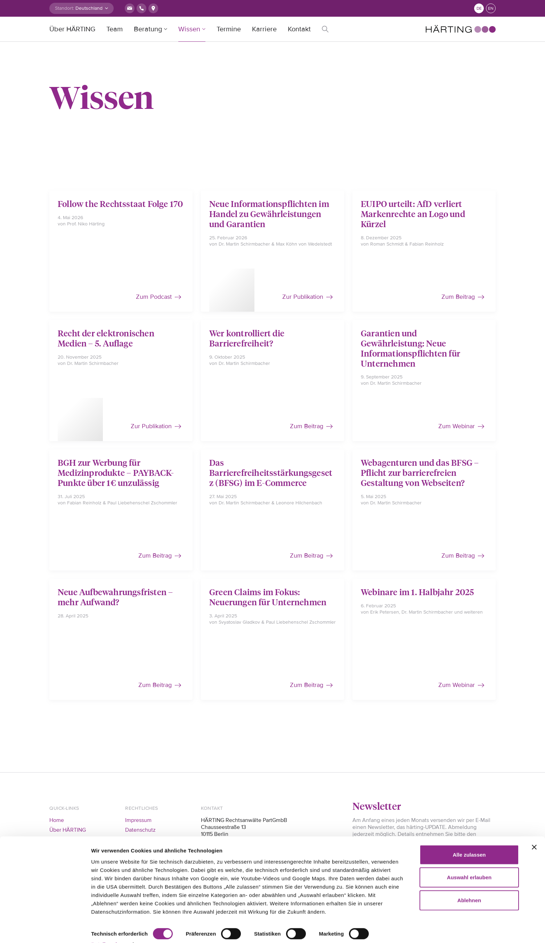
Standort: (64, 8)
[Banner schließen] (534, 831)
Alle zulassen (469, 839)
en (491, 8)
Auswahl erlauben (469, 862)
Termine (229, 29)
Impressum (138, 820)
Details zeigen (108, 929)
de (479, 8)
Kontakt (299, 29)
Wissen (189, 29)
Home (56, 820)
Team (114, 29)
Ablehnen (469, 885)
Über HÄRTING (72, 29)
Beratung (148, 29)
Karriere (264, 29)
